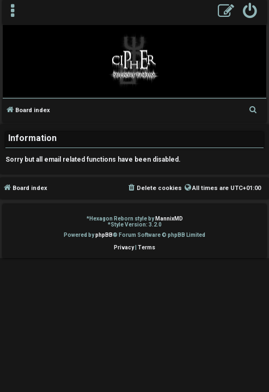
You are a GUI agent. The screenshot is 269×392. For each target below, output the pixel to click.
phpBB (104, 235)
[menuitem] (250, 12)
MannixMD (169, 219)
